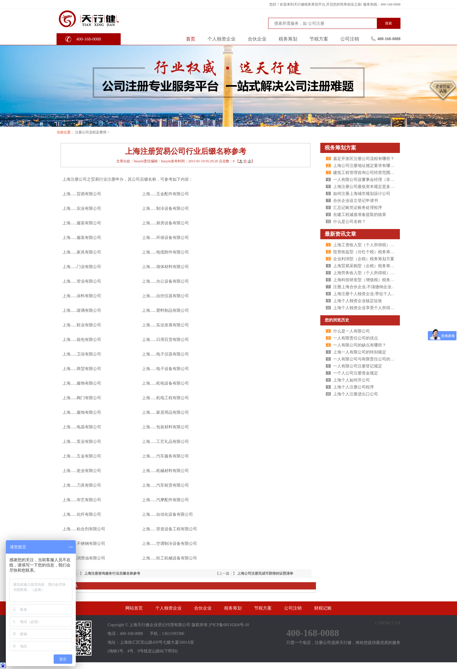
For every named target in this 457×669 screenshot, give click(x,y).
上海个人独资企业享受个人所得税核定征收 (372, 308)
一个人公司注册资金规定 (355, 373)
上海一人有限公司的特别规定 (359, 352)
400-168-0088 (88, 39)
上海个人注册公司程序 (353, 387)
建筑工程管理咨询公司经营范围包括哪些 (370, 172)
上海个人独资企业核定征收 (357, 301)
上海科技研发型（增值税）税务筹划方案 (370, 280)
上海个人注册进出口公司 (355, 394)
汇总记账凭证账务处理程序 (357, 207)
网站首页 (134, 608)
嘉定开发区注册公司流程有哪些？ (363, 158)
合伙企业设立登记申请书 (355, 200)
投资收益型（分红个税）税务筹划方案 (367, 252)
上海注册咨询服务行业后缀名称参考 (112, 573)
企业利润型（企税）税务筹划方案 (363, 259)
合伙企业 (257, 38)
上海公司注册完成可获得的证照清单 (265, 573)
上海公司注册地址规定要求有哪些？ (365, 165)
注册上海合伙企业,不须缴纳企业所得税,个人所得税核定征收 (387, 287)
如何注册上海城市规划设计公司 (361, 193)
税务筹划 (288, 38)
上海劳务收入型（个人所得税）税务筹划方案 (374, 273)
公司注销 (349, 38)
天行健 (100, 18)
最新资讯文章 (340, 234)
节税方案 (319, 38)
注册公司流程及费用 (90, 132)
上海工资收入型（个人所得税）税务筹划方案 (374, 245)
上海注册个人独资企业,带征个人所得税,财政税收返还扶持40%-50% (393, 294)
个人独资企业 (221, 38)
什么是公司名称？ (349, 221)
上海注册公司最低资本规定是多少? (364, 186)
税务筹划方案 (340, 148)
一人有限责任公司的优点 (355, 338)
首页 (190, 38)
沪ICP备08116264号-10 (229, 625)
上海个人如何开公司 (351, 380)
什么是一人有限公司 (351, 331)
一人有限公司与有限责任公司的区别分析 (370, 359)
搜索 (388, 23)
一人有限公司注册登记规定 (357, 366)
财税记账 (323, 608)
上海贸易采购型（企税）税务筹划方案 (367, 266)
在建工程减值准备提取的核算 (359, 214)
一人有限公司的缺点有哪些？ (359, 345)
